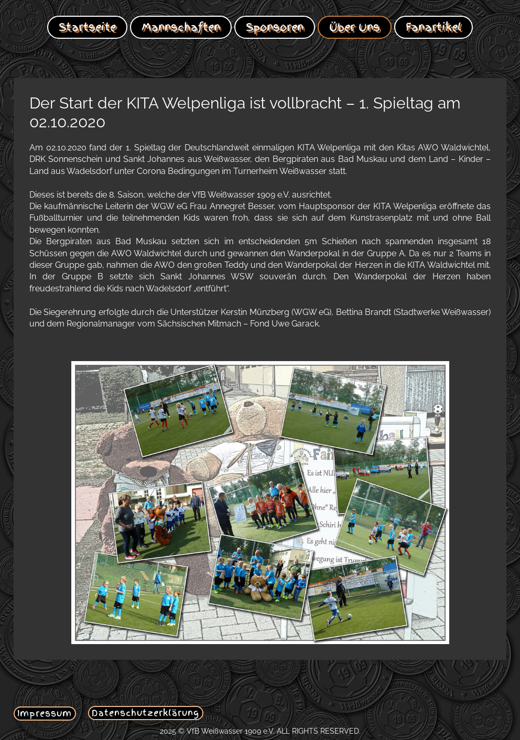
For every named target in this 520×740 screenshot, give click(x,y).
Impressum (44, 713)
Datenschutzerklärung (145, 712)
